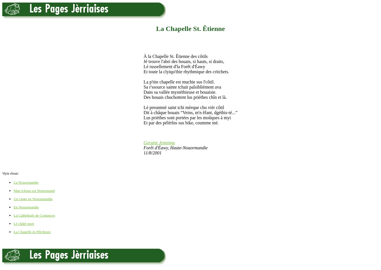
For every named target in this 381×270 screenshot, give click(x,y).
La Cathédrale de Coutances (34, 215)
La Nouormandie (26, 182)
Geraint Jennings (159, 142)
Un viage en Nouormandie (33, 199)
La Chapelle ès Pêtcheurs (32, 232)
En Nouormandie (26, 207)
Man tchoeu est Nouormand (34, 191)
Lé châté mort (24, 223)
